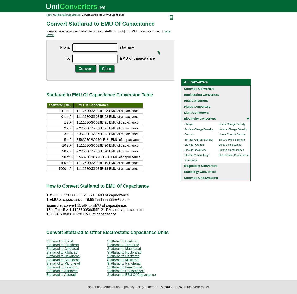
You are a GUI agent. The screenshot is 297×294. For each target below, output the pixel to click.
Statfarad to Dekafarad (63, 256)
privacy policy (134, 287)
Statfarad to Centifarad (63, 260)
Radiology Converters (200, 172)
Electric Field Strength (232, 139)
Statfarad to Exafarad (122, 241)
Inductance (191, 160)
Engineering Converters (201, 94)
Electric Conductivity (196, 155)
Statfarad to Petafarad (62, 245)
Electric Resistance (230, 144)
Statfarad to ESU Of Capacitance (131, 274)
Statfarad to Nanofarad (124, 263)
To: (67, 58)
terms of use (112, 287)
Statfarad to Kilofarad (61, 252)
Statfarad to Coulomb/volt (126, 271)
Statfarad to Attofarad (62, 271)
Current (188, 134)
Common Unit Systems (201, 177)
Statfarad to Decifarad (123, 256)
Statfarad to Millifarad (122, 260)
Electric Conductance (231, 149)
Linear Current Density (232, 134)
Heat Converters (196, 100)
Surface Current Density (198, 139)
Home (49, 15)
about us (94, 287)
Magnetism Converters (200, 166)
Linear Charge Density (232, 124)
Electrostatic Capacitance (67, 15)
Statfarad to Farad (59, 241)
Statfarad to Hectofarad (124, 252)
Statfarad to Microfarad (63, 263)
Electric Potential (194, 144)
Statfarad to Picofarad (62, 267)
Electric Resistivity (195, 149)
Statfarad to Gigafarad (62, 248)
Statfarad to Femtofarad (124, 267)
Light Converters (196, 112)
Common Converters (199, 88)
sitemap (152, 287)
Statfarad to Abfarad (61, 274)
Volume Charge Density (233, 129)
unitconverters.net (196, 287)
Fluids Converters (197, 106)
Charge (188, 124)
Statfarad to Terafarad (123, 245)
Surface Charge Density (198, 129)
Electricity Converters (200, 118)
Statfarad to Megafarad (124, 248)
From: (65, 47)
